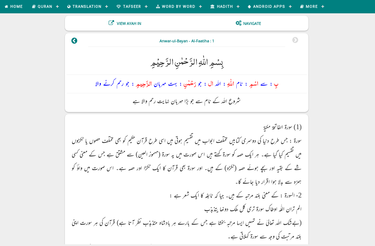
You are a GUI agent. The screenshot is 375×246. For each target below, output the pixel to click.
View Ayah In (128, 23)
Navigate (252, 23)
